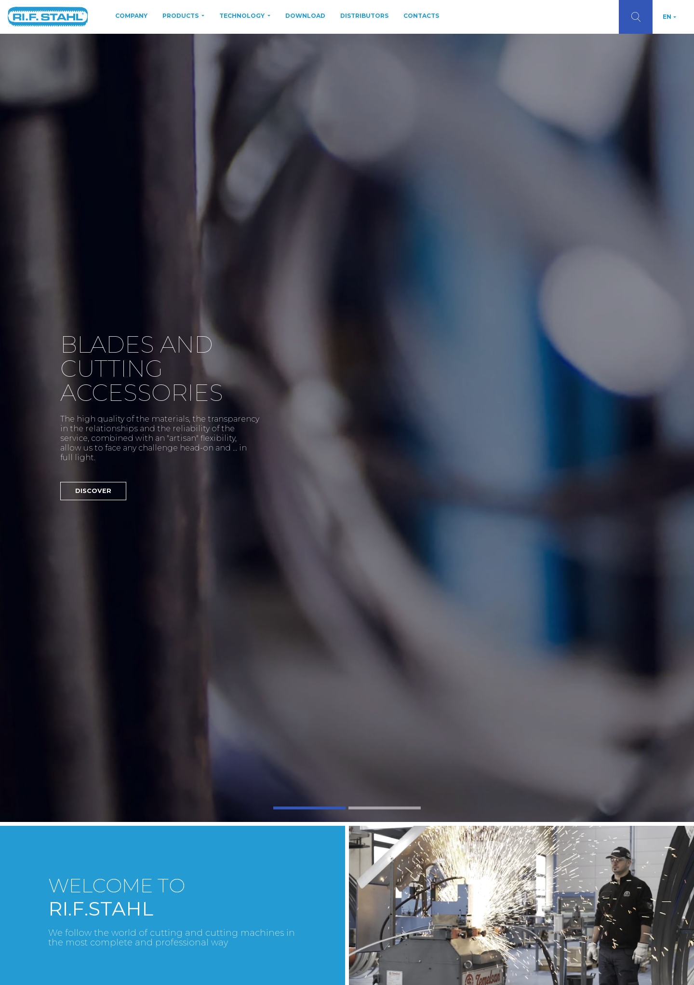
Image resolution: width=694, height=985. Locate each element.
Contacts (421, 15)
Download (305, 15)
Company (131, 15)
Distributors (364, 15)
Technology (242, 15)
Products (181, 15)
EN (667, 16)
